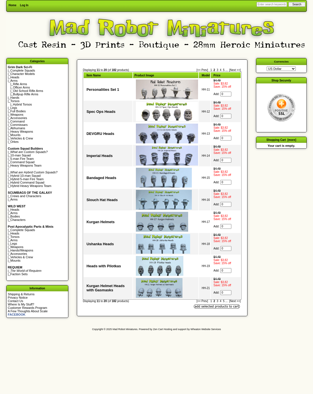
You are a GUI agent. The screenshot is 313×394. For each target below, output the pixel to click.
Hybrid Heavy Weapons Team (30, 186)
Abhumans (17, 128)
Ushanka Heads (100, 244)
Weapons (16, 114)
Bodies (15, 216)
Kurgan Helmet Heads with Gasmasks (105, 288)
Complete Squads (22, 70)
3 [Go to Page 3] (217, 70)
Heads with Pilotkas (103, 266)
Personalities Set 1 (102, 89)
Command (17, 121)
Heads (14, 77)
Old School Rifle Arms (28, 90)
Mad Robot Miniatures (125, 329)
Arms (14, 199)
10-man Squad (20, 155)
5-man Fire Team (22, 158)
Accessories (18, 118)
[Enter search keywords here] (272, 4)
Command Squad (22, 162)
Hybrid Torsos (22, 104)
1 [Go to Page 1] (211, 70)
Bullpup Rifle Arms (25, 94)
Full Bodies (18, 111)
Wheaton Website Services (205, 329)
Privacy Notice (18, 297)
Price (217, 75)
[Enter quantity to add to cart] (225, 94)
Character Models (22, 74)
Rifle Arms (20, 84)
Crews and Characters (25, 196)
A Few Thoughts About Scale (28, 311)
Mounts (15, 135)
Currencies (281, 61)
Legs (13, 107)
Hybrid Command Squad (27, 182)
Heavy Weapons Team (26, 165)
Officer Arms (21, 87)
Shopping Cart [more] (281, 139)
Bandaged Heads (101, 178)
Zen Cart (158, 329)
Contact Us (15, 301)
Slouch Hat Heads (102, 200)
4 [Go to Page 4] (220, 70)
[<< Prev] (202, 70)
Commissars (19, 124)
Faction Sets (19, 274)
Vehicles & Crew (21, 138)
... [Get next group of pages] (226, 70)
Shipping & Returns (21, 294)
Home (12, 5)
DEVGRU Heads (100, 134)
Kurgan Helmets (100, 222)
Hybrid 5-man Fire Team (27, 179)
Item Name (93, 75)
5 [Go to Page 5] (224, 70)
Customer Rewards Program (27, 307)
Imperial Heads (99, 156)
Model (206, 75)
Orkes (14, 141)
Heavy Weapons (21, 131)
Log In (24, 5)
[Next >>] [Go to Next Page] (235, 70)
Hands (14, 97)
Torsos (14, 101)
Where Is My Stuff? (21, 304)
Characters (18, 219)
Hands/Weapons (21, 250)
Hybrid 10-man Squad (25, 175)
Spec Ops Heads (101, 111)
